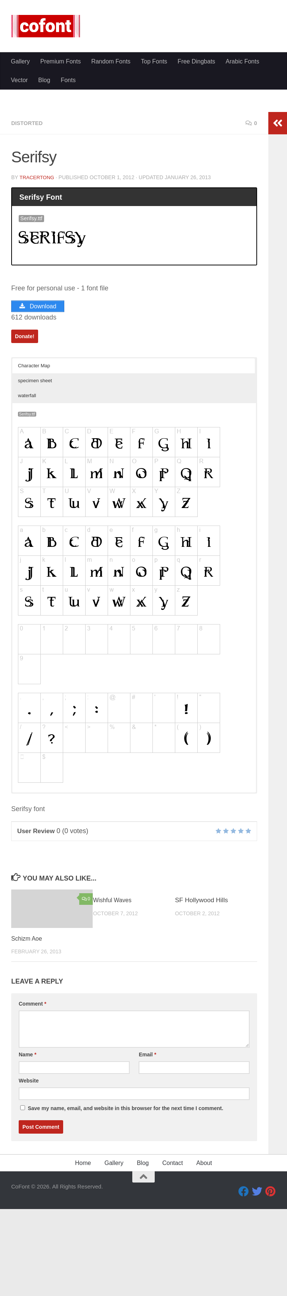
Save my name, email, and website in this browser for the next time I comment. (125, 1198)
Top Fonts (154, 173)
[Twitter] (257, 1281)
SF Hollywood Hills (201, 990)
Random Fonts (110, 173)
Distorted (28, 212)
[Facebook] (243, 1281)
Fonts (68, 192)
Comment (32, 1094)
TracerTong (37, 267)
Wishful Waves (114, 990)
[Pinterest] (270, 1281)
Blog (44, 192)
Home (83, 1253)
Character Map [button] (34, 455)
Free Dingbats (196, 173)
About (204, 1253)
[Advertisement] (143, 108)
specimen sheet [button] (35, 470)
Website (28, 1171)
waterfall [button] (27, 485)
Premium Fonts (60, 173)
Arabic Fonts (242, 173)
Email (147, 1144)
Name (27, 1144)
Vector (19, 192)
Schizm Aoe (28, 1028)
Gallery (20, 173)
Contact (172, 1253)
